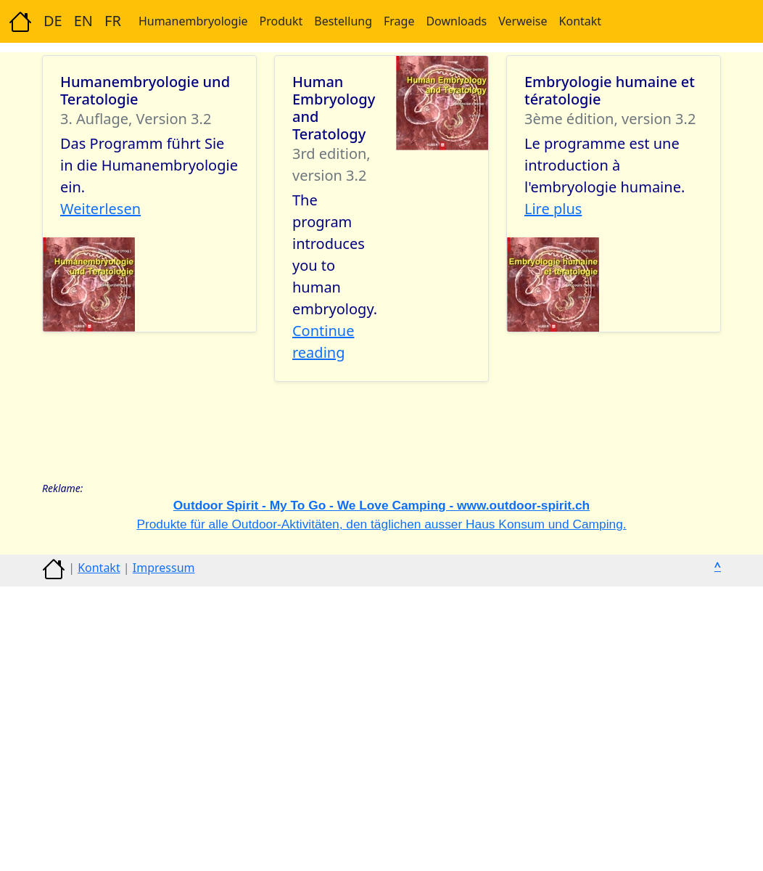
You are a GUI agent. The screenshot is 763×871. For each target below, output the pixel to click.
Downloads (456, 21)
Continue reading (323, 341)
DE (53, 20)
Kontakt (580, 21)
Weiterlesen (100, 208)
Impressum (164, 568)
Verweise (522, 21)
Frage (399, 21)
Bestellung (343, 21)
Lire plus (553, 208)
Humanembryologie (193, 21)
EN (83, 20)
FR (112, 20)
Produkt (281, 21)
